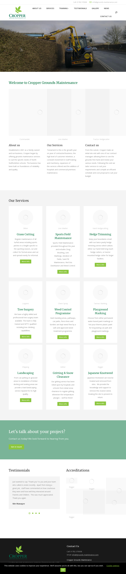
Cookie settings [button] (112, 566)
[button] (29, 513)
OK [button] (63, 570)
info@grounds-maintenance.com (104, 2)
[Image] (40, 112)
